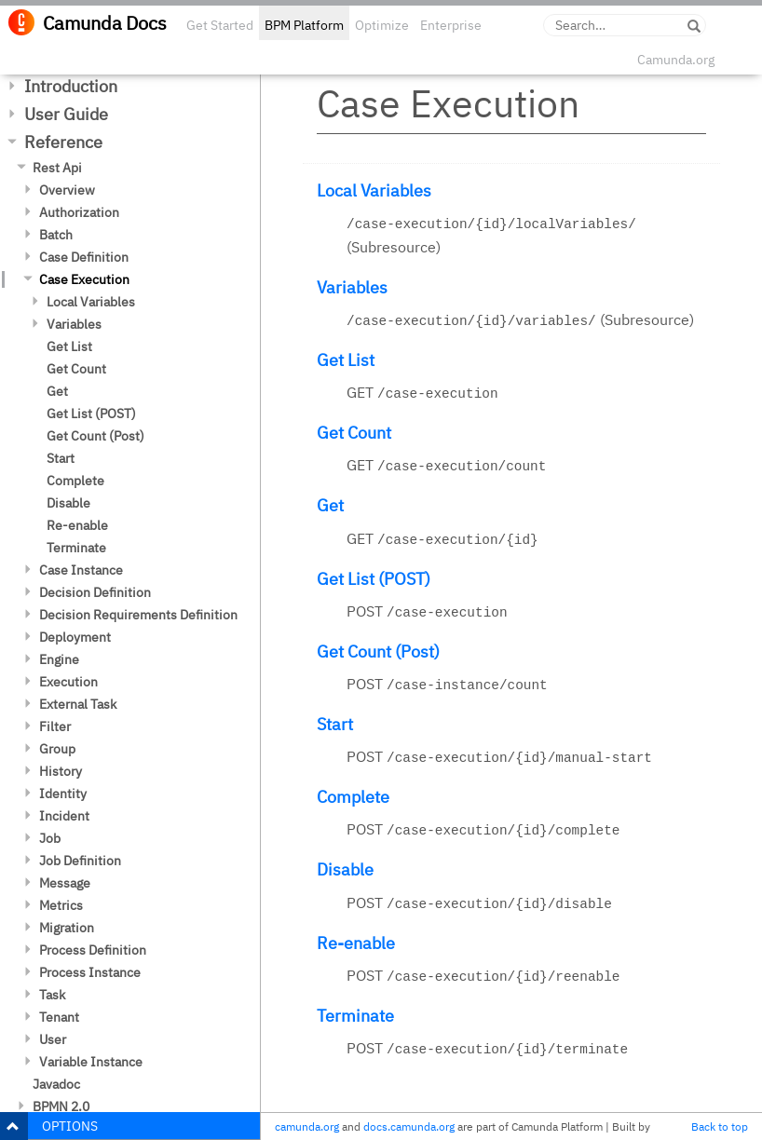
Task (52, 994)
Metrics (61, 905)
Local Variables (91, 301)
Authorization (79, 212)
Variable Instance (91, 1061)
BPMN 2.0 (61, 1106)
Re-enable (77, 525)
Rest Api (57, 167)
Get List (69, 346)
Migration (66, 927)
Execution (68, 681)
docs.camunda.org (409, 1126)
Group (57, 748)
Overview (67, 190)
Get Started (219, 25)
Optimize (382, 25)
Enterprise (451, 25)
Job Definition (80, 860)
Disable (68, 503)
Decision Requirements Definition (138, 614)
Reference (63, 142)
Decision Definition (95, 592)
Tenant (59, 1017)
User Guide (66, 114)
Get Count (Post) (95, 436)
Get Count (76, 368)
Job (50, 838)
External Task (77, 704)
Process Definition (92, 950)
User (52, 1039)
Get (57, 391)
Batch (56, 234)
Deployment (75, 637)
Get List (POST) (91, 413)
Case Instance (81, 570)
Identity (63, 793)
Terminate (76, 547)
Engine (59, 659)
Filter (55, 726)
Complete (75, 480)
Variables (74, 324)
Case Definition (84, 257)
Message (64, 883)
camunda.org (307, 1126)
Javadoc (56, 1084)
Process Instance (90, 972)
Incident (64, 816)
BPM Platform (304, 25)
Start (61, 458)
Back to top (719, 1126)
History (60, 771)
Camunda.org (675, 59)
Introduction (70, 86)
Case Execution (84, 279)
